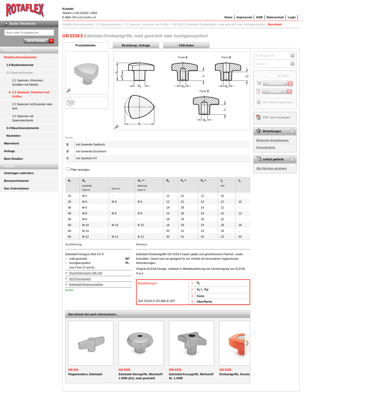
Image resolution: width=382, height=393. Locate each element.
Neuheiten (13, 135)
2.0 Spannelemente (19, 72)
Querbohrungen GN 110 (85, 273)
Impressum (244, 17)
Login (292, 17)
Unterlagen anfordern (19, 173)
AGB (259, 17)
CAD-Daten (186, 45)
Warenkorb (11, 143)
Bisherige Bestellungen (272, 140)
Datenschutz (275, 17)
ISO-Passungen (80, 278)
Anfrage (9, 151)
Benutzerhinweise (16, 180)
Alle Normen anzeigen (271, 168)
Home (228, 17)
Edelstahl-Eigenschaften (86, 284)
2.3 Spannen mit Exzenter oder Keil (32, 106)
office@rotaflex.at (83, 17)
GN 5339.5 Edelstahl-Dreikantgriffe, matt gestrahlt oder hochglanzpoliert (218, 24)
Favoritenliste (265, 147)
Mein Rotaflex (13, 158)
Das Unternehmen (16, 188)
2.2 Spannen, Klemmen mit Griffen (30, 94)
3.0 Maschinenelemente (22, 128)
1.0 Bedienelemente (20, 65)
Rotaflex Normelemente (20, 57)
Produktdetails (85, 45)
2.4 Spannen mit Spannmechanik (22, 118)
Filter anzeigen (80, 169)
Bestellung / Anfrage (136, 45)
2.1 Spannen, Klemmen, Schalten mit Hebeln (28, 82)
